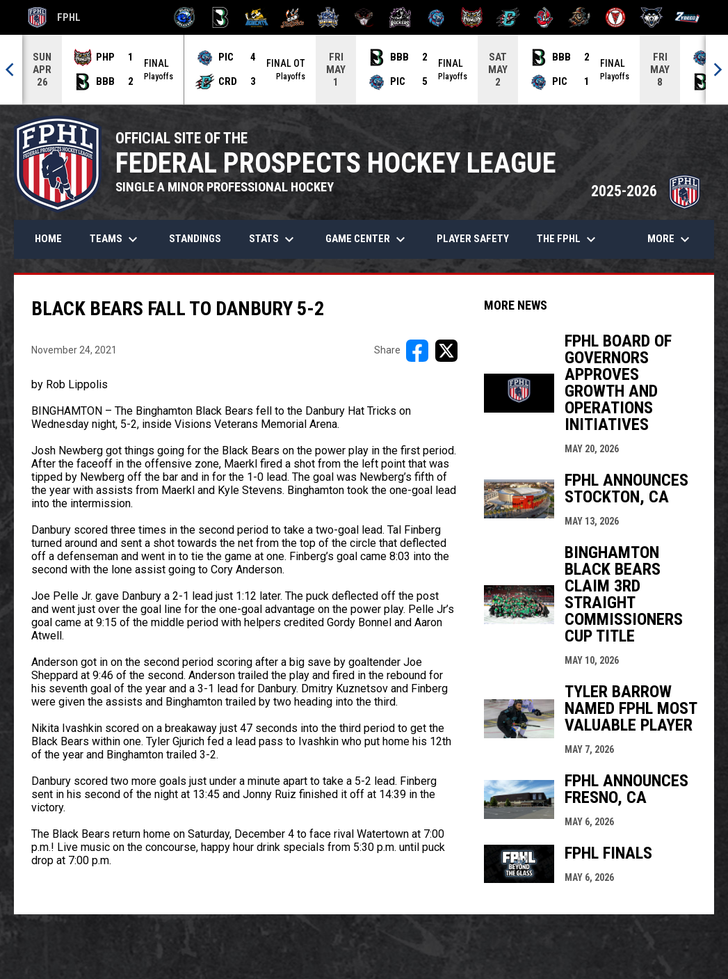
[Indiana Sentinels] (328, 17)
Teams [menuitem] (115, 239)
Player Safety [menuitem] (473, 238)
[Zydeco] (687, 17)
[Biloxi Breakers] (184, 17)
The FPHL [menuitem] (568, 239)
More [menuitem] (670, 239)
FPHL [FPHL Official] (54, 17)
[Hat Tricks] (292, 17)
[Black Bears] (221, 17)
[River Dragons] (508, 17)
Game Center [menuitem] (367, 239)
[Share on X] (446, 351)
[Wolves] (652, 17)
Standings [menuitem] (195, 238)
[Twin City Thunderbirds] (616, 17)
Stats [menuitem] (273, 239)
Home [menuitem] (48, 238)
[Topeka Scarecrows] (579, 17)
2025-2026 (645, 191)
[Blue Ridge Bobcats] (256, 17)
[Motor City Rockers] (400, 17)
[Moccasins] (364, 17)
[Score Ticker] (364, 69)
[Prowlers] (472, 17)
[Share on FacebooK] (417, 351)
